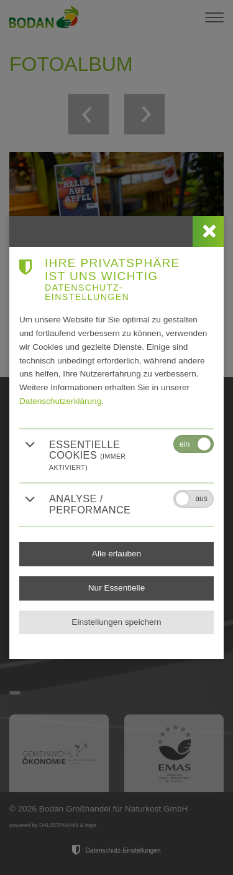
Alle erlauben (116, 553)
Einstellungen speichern (116, 622)
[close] (208, 231)
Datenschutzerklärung (60, 401)
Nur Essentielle (116, 587)
